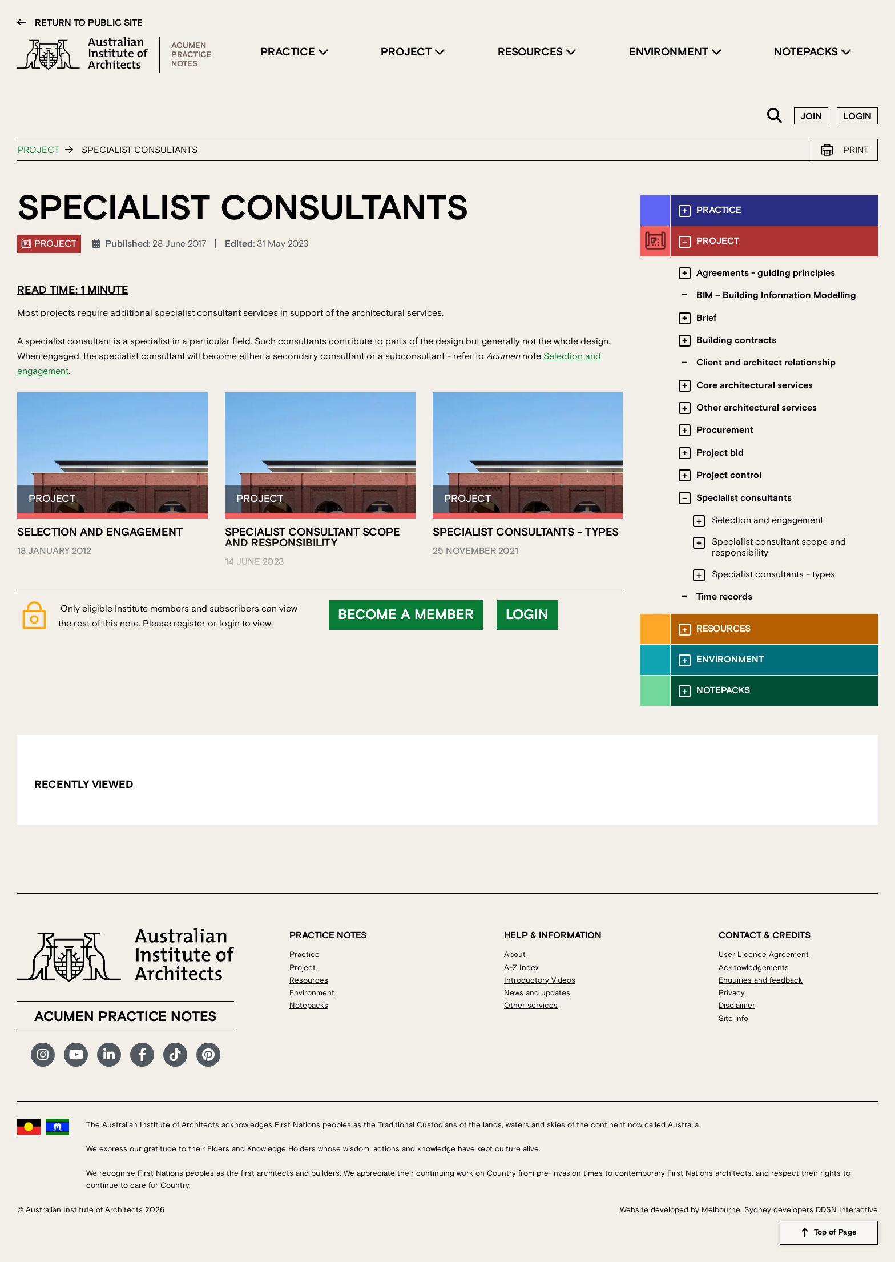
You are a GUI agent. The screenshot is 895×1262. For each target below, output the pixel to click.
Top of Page (835, 1233)
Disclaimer (737, 1005)
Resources (532, 52)
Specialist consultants (744, 498)
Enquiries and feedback (761, 980)
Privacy (732, 993)
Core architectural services (754, 385)
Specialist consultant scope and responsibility (779, 547)
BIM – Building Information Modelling (776, 295)
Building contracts (736, 340)
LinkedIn (109, 1055)
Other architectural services (756, 407)
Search (775, 116)
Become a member (406, 615)
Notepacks (807, 52)
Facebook (142, 1055)
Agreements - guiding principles (765, 273)
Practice (289, 52)
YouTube (76, 1055)
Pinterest (208, 1055)
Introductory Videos (539, 980)
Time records (724, 596)
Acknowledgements (754, 967)
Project (407, 52)
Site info (733, 1018)
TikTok (175, 1055)
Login (857, 116)
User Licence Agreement (764, 954)
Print (856, 150)
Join (811, 116)
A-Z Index (521, 967)
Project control (728, 475)
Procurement (724, 430)
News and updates (537, 993)
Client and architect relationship (766, 362)
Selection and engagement (767, 520)
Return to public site (89, 23)
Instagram (43, 1055)
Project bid (720, 453)
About (515, 954)
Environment (670, 52)
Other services (531, 1005)
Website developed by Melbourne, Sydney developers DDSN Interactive (749, 1210)
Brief (706, 318)
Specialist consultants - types (773, 574)
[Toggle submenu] (685, 211)
